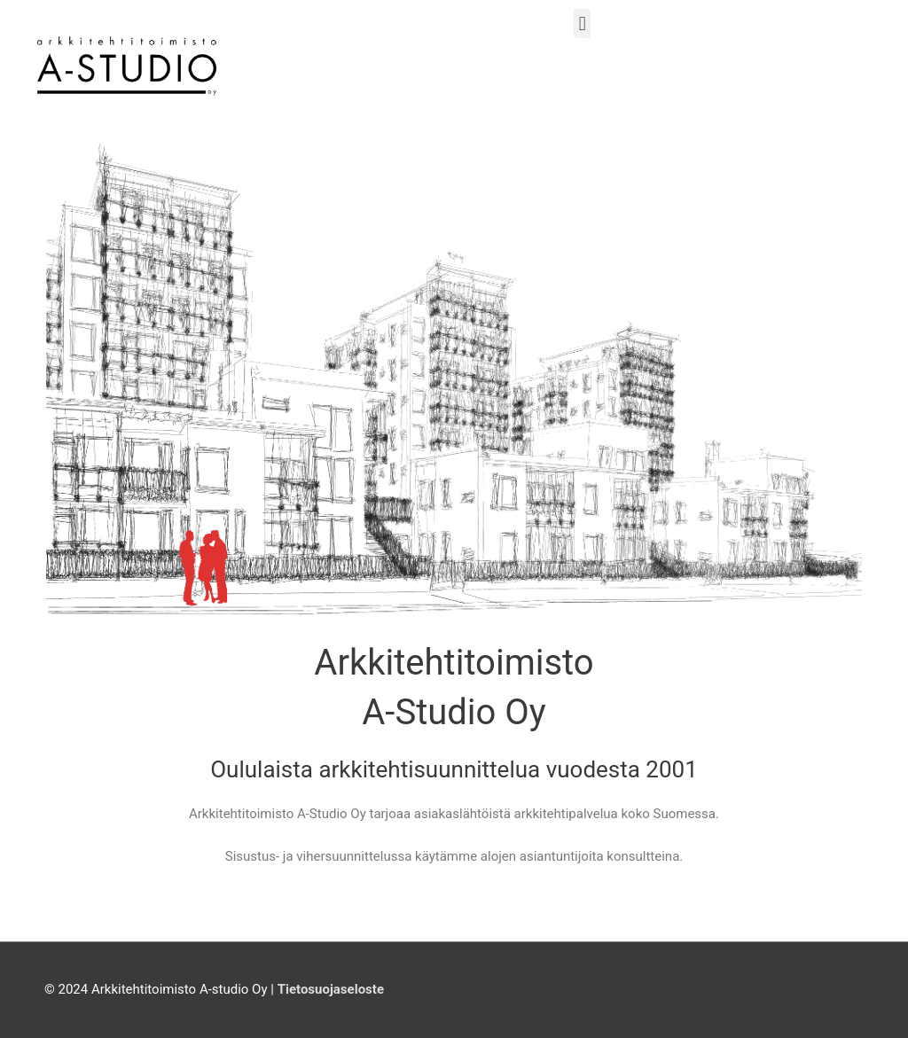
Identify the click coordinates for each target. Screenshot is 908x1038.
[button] (582, 23)
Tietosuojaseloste (331, 989)
